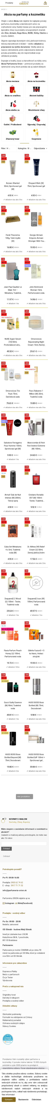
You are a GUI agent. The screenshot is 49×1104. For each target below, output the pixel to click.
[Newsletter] (24, 843)
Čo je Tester (8, 977)
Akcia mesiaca (12, 76)
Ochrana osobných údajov (14, 1023)
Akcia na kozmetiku (36, 76)
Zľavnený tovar (12, 134)
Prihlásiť (6, 849)
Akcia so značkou (13, 91)
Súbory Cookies (9, 1026)
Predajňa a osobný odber (13, 1001)
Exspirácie (36, 134)
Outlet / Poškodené (12, 120)
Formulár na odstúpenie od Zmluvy (17, 1017)
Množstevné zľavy (36, 105)
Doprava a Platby (10, 971)
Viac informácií (8, 1095)
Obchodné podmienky (12, 1014)
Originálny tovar (9, 995)
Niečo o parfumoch (11, 974)
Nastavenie (23, 1100)
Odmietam (36, 1100)
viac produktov (23, 796)
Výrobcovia (7, 980)
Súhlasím (9, 1100)
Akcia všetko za (12, 105)
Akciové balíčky (36, 91)
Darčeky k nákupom (11, 998)
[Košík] (46, 4)
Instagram (9, 903)
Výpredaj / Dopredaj (36, 120)
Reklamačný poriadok (12, 1020)
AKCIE (3, 9)
